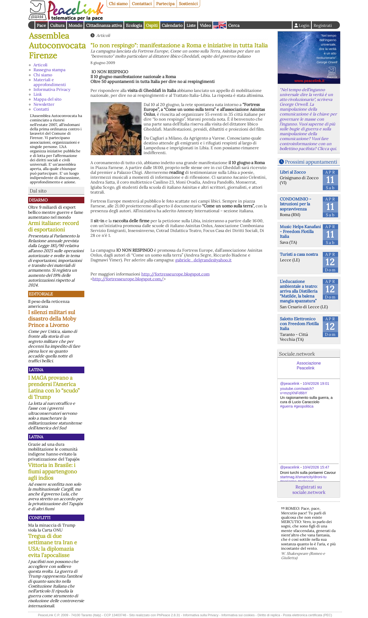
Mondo (75, 25)
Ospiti (152, 25)
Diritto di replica (269, 615)
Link (37, 94)
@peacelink (289, 383)
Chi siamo (118, 3)
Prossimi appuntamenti (311, 162)
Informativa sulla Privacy (200, 615)
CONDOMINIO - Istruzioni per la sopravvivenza (295, 203)
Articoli (40, 64)
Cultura (57, 25)
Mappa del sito (47, 99)
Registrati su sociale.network (308, 489)
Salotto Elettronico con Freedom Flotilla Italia (299, 323)
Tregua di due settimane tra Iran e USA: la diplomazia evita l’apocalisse (52, 545)
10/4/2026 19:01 (316, 383)
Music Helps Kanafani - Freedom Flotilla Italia (300, 231)
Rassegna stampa (49, 69)
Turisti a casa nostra (299, 254)
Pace (41, 25)
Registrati (323, 25)
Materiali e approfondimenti (49, 82)
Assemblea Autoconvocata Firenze (57, 45)
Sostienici (188, 3)
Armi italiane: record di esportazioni (53, 226)
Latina (36, 369)
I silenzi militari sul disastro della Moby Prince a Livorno (52, 318)
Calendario (172, 25)
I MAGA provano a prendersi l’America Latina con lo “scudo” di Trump (53, 387)
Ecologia (134, 25)
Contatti (41, 109)
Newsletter (43, 104)
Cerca (233, 25)
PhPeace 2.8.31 (168, 615)
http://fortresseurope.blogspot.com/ (128, 278)
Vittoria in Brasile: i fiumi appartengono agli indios (52, 471)
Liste (191, 25)
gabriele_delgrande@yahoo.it (203, 259)
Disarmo (38, 200)
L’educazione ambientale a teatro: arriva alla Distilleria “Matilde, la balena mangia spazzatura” (298, 291)
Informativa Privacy (51, 89)
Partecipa (165, 3)
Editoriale (41, 293)
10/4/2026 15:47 (316, 467)
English (219, 25)
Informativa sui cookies (238, 615)
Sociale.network (297, 354)
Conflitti (39, 517)
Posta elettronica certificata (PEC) (307, 615)
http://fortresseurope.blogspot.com (175, 273)
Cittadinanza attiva (104, 25)
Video (205, 25)
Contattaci (142, 3)
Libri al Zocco (293, 172)
